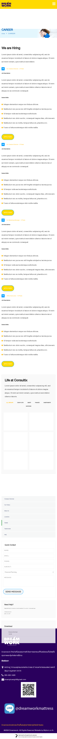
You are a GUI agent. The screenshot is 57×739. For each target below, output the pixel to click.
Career (6, 577)
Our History (7, 559)
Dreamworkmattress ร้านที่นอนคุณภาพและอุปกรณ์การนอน (22, 724)
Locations (6, 571)
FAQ (5, 589)
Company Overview (9, 553)
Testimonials (7, 583)
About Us (6, 565)
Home (3, 34)
